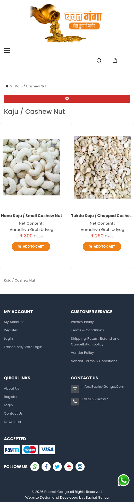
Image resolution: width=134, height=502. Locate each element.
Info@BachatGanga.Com (103, 386)
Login (118, 72)
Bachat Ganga (56, 491)
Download (12, 421)
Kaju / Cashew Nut (30, 86)
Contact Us (13, 413)
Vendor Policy (82, 352)
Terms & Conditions (87, 330)
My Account (14, 321)
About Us (11, 388)
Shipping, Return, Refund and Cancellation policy (95, 341)
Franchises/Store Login (23, 346)
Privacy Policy (82, 321)
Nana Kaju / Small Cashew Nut (31, 215)
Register (95, 72)
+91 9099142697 (95, 399)
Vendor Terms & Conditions (94, 360)
